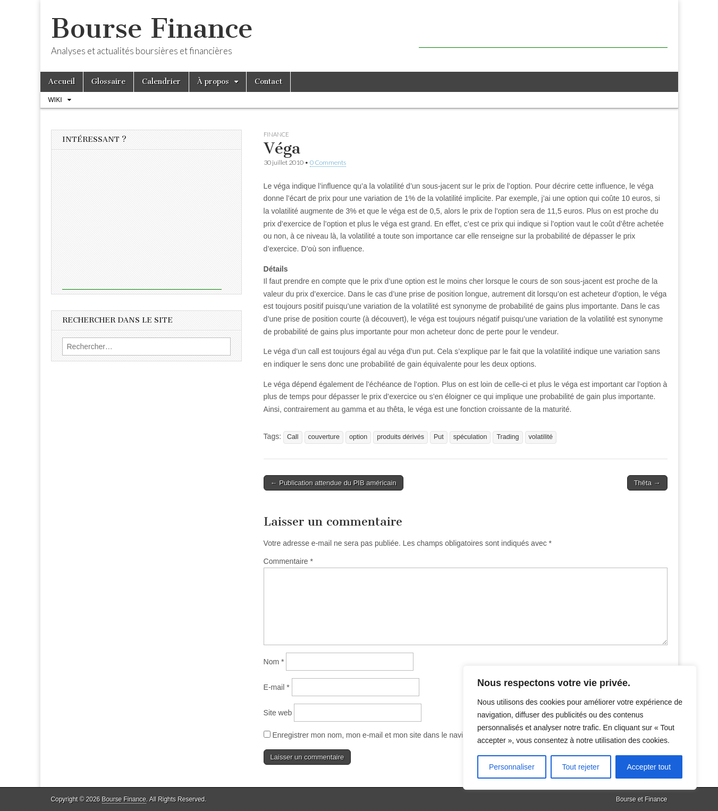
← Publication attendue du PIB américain (333, 483)
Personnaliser (512, 767)
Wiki (55, 100)
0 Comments (328, 162)
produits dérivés (400, 437)
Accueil (61, 81)
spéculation (470, 437)
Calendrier (161, 81)
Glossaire (108, 81)
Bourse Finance (152, 28)
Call (293, 437)
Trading (507, 437)
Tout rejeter (580, 767)
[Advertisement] (543, 32)
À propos (213, 81)
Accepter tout (649, 767)
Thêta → (647, 483)
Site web (278, 712)
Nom (274, 661)
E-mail (277, 687)
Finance (276, 134)
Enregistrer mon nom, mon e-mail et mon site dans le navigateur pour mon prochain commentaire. (433, 735)
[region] (580, 727)
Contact (268, 81)
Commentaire (288, 561)
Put (439, 437)
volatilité (541, 437)
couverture (324, 437)
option (358, 437)
